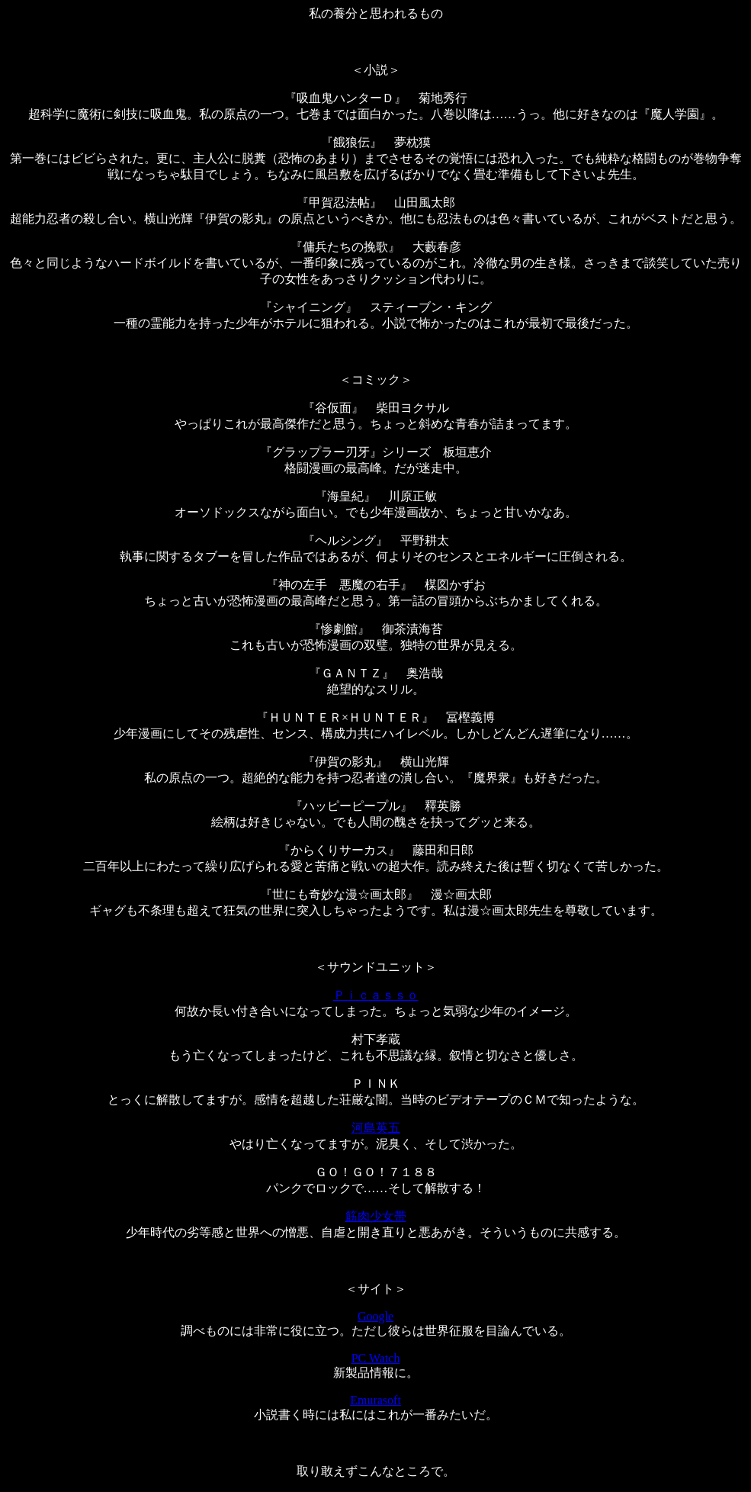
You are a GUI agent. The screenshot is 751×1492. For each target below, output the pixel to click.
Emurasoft (375, 1400)
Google (375, 1316)
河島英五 (375, 1127)
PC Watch (375, 1358)
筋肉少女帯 (375, 1216)
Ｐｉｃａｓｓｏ (376, 995)
